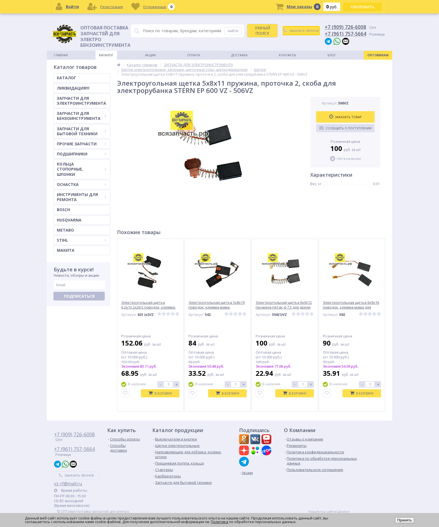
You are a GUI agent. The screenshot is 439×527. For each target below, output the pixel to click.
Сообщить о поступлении (345, 128)
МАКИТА (65, 250)
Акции (150, 55)
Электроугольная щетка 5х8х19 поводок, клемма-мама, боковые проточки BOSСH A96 (216, 307)
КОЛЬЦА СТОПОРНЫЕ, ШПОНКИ (81, 169)
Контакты (287, 55)
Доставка (239, 55)
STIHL (81, 240)
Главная (61, 55)
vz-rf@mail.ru (68, 484)
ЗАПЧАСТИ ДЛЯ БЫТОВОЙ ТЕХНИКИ (81, 131)
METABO (65, 230)
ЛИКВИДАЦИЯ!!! (73, 88)
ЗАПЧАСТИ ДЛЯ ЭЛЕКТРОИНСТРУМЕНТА (81, 100)
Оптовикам (378, 55)
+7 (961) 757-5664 (345, 33)
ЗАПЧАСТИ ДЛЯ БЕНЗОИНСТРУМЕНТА (81, 116)
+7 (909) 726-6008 (345, 27)
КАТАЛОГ (66, 77)
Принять (404, 520)
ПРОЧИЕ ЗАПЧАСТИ (81, 143)
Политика (219, 521)
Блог (332, 55)
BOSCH (63, 209)
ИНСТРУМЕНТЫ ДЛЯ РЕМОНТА (81, 197)
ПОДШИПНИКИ (81, 154)
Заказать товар (345, 117)
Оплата (193, 55)
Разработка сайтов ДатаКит (329, 512)
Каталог (106, 55)
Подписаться (79, 296)
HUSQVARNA (69, 220)
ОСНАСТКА (81, 184)
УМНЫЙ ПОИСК (262, 30)
